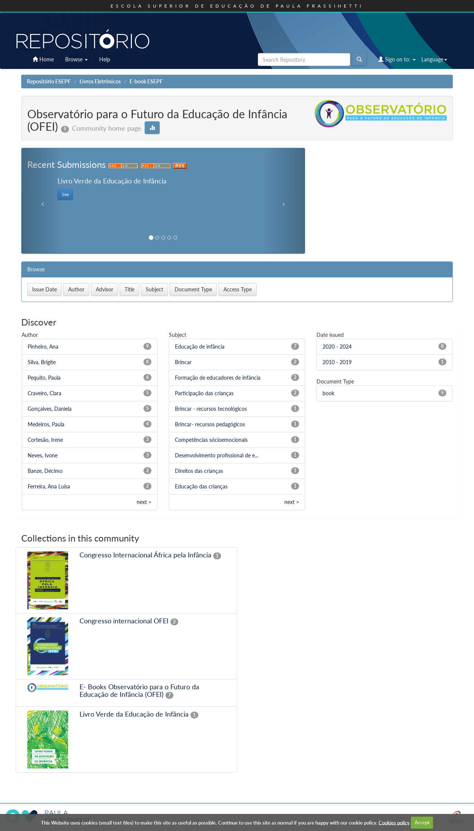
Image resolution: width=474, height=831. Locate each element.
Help (104, 59)
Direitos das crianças (199, 471)
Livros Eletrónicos (100, 81)
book (328, 393)
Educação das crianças (201, 486)
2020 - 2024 (337, 346)
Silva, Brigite (42, 362)
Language (434, 59)
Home (43, 59)
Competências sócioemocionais (211, 440)
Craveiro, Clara (44, 393)
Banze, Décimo (45, 471)
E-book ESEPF (146, 81)
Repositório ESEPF (49, 81)
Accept (422, 822)
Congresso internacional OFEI (124, 621)
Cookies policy (394, 822)
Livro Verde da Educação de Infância (134, 714)
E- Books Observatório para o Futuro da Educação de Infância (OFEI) (139, 690)
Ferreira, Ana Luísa (49, 486)
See (65, 194)
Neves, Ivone (43, 455)
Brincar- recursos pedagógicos (210, 424)
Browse (76, 59)
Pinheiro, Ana (43, 346)
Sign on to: (397, 59)
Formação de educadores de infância (217, 377)
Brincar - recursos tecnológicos (211, 408)
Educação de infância (200, 346)
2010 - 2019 (337, 362)
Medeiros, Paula (46, 424)
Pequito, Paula (44, 377)
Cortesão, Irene (45, 440)
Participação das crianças (204, 393)
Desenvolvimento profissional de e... (216, 455)
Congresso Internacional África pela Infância (145, 555)
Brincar (183, 362)
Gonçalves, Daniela (50, 408)
